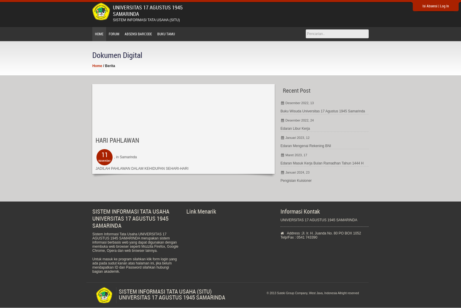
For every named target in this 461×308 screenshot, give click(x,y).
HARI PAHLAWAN (117, 140)
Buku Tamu (166, 34)
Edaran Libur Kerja (295, 128)
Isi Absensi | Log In (435, 6)
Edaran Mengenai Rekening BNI (305, 146)
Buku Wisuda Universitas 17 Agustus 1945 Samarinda (322, 111)
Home (99, 34)
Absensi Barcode (138, 34)
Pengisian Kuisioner (296, 181)
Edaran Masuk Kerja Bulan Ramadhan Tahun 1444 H (322, 163)
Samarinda (128, 157)
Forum (114, 34)
